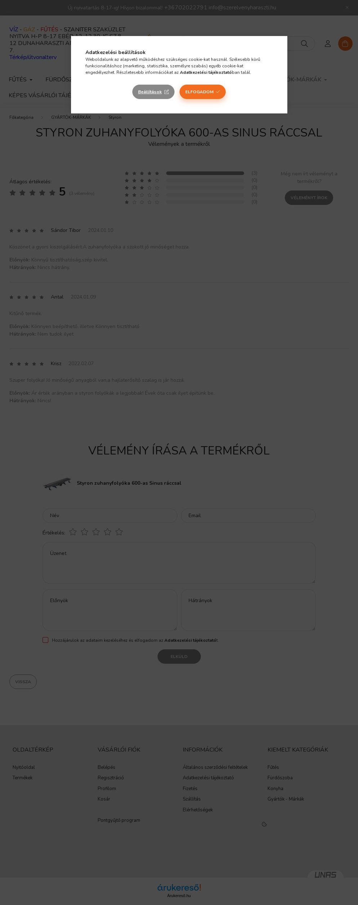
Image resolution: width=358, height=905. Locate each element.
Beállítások (150, 92)
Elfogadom (199, 92)
